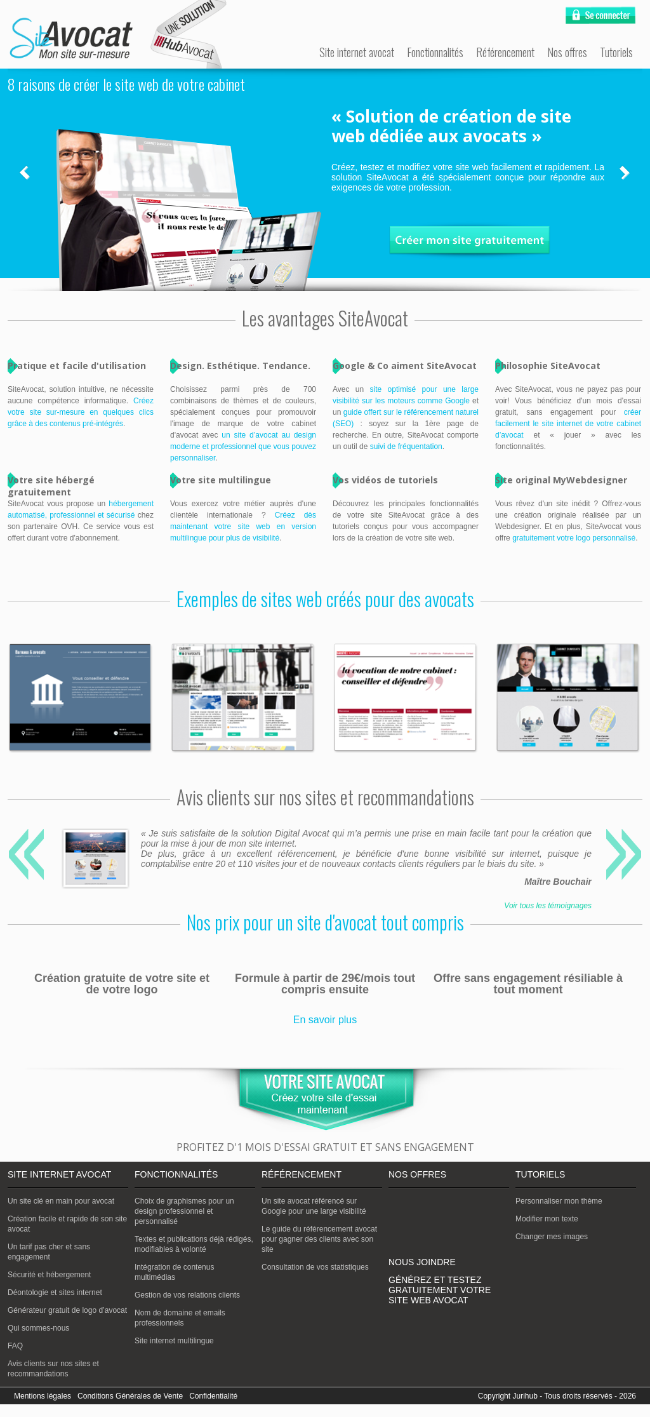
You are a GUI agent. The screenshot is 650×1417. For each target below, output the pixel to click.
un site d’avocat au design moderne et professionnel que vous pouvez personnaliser (243, 446)
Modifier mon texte (546, 1218)
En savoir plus (325, 1019)
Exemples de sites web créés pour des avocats (325, 598)
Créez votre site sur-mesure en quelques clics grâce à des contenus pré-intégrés (81, 412)
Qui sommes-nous (38, 1328)
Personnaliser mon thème (558, 1201)
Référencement (505, 52)
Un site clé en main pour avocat (61, 1201)
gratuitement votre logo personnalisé (573, 538)
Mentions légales (42, 1396)
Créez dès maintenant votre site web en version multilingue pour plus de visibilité (243, 526)
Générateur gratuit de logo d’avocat (67, 1310)
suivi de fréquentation (406, 446)
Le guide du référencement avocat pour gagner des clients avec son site (319, 1239)
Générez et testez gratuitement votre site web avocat (439, 1290)
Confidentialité (213, 1396)
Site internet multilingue (174, 1340)
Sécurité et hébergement (49, 1274)
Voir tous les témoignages (548, 905)
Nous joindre (422, 1262)
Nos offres (567, 52)
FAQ (15, 1345)
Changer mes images (551, 1236)
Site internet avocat (356, 52)
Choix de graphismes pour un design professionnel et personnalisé (184, 1211)
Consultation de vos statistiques (315, 1267)
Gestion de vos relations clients (187, 1295)
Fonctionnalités (435, 52)
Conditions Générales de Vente (130, 1396)
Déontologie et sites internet (55, 1292)
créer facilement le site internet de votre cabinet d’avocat (568, 424)
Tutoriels (616, 52)
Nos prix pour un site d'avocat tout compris (325, 922)
